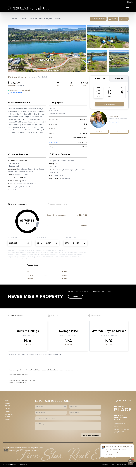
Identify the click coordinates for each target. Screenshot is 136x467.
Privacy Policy (105, 464)
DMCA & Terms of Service (119, 464)
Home (7, 400)
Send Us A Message (91, 435)
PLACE (41, 447)
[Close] (132, 446)
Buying (7, 406)
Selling (7, 408)
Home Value (9, 414)
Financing (8, 411)
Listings (7, 403)
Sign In (128, 2)
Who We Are (9, 417)
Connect (8, 420)
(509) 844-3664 (119, 432)
